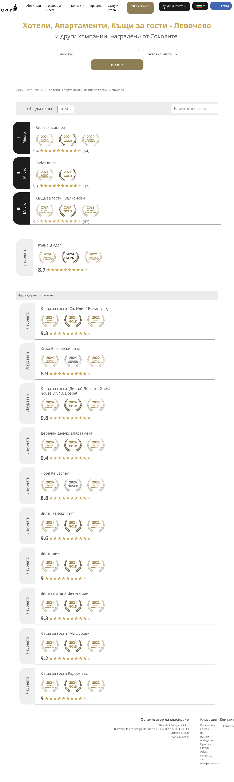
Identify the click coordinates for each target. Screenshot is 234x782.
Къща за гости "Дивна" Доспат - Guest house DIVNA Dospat (75, 391)
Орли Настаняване (29, 90)
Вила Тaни (50, 553)
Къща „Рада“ (49, 245)
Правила (96, 6)
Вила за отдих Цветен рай (64, 593)
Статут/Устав (113, 8)
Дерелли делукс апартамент (66, 433)
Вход (221, 5)
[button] (200, 6)
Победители (207, 725)
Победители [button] (32, 6)
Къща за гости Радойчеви (64, 673)
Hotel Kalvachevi (55, 473)
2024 (64, 109)
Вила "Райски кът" (57, 513)
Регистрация (140, 6)
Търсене (117, 65)
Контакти (77, 6)
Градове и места (53, 8)
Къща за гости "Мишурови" (66, 633)
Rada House (46, 162)
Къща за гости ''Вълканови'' (61, 198)
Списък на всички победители (207, 734)
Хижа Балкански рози (60, 348)
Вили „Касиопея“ (50, 127)
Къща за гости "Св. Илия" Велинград (74, 308)
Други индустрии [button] (175, 6)
